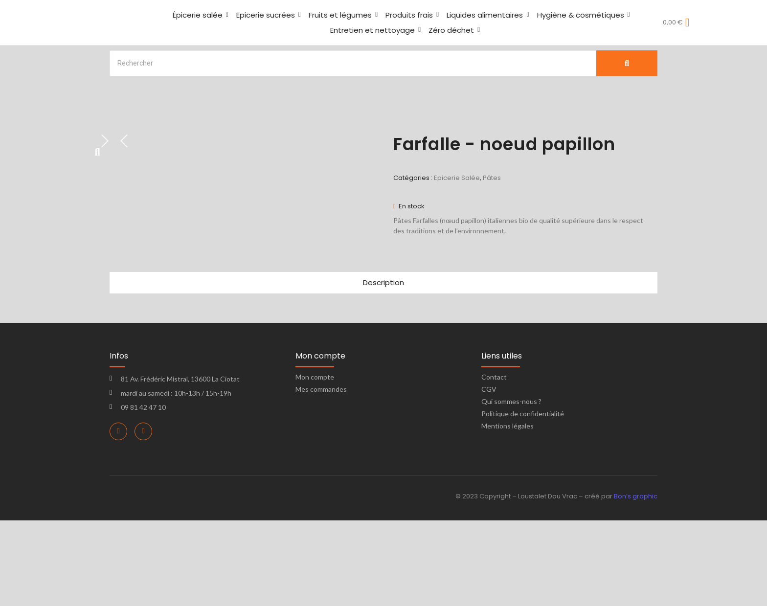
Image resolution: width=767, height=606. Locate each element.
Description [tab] (383, 368)
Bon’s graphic (635, 582)
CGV (488, 475)
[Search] (353, 63)
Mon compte (314, 463)
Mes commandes (321, 475)
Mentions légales (507, 512)
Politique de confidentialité (522, 499)
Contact (494, 463)
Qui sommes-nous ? (511, 487)
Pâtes (492, 177)
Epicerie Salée (457, 177)
